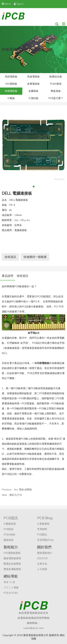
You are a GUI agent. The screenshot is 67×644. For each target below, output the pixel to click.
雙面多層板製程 (12, 569)
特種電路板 (11, 91)
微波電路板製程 (12, 558)
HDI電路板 (11, 84)
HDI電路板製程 (12, 553)
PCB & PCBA (11, 593)
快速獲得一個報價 (35, 257)
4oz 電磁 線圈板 (23, 489)
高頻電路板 (11, 76)
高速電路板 (33, 76)
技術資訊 (10, 257)
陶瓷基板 (56, 91)
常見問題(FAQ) (45, 540)
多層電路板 (33, 84)
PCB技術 (8, 529)
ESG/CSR (42, 558)
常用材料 (42, 529)
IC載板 (11, 98)
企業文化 (42, 563)
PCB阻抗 (42, 534)
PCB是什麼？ (55, 98)
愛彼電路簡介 (44, 553)
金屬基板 (33, 91)
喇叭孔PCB (15, 495)
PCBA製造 (56, 84)
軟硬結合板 (55, 76)
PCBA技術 (9, 534)
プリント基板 (11, 587)
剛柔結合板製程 (12, 563)
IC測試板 (33, 98)
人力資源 (42, 569)
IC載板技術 (10, 524)
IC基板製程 (43, 524)
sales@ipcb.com (33, 628)
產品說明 (7, 276)
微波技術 (9, 540)
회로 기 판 (9, 582)
